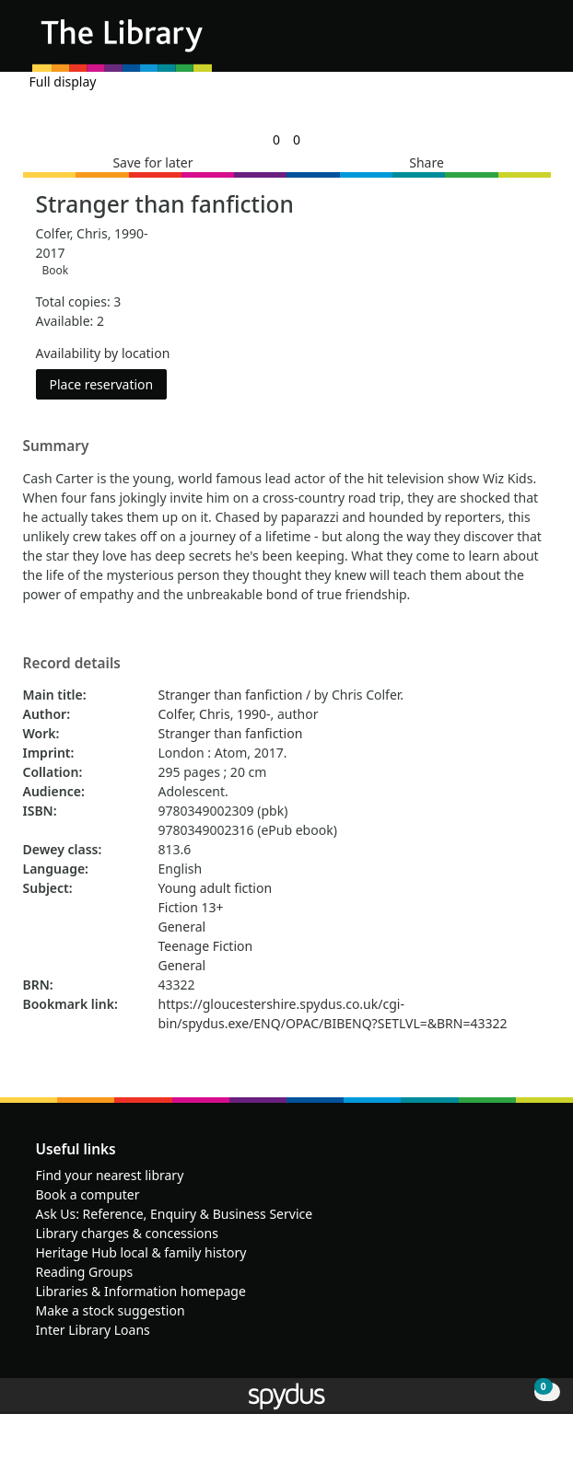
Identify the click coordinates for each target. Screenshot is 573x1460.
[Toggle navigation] (531, 43)
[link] (276, 139)
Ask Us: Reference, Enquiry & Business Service (174, 1213)
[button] (508, 43)
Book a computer (88, 1194)
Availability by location (103, 353)
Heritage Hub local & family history (141, 1252)
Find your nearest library (110, 1175)
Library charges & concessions (127, 1233)
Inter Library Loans (93, 1329)
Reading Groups (85, 1271)
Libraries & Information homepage (141, 1291)
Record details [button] (72, 663)
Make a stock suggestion (110, 1310)
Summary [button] (56, 446)
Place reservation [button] (109, 383)
